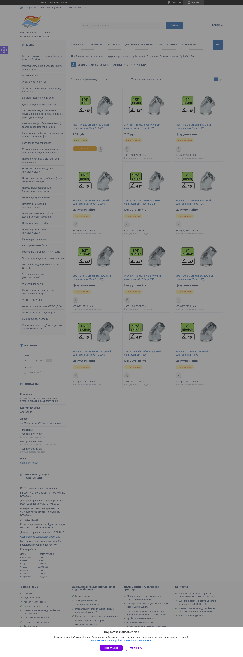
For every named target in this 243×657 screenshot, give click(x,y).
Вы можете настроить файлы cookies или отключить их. (120, 640)
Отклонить (136, 648)
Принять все (111, 648)
